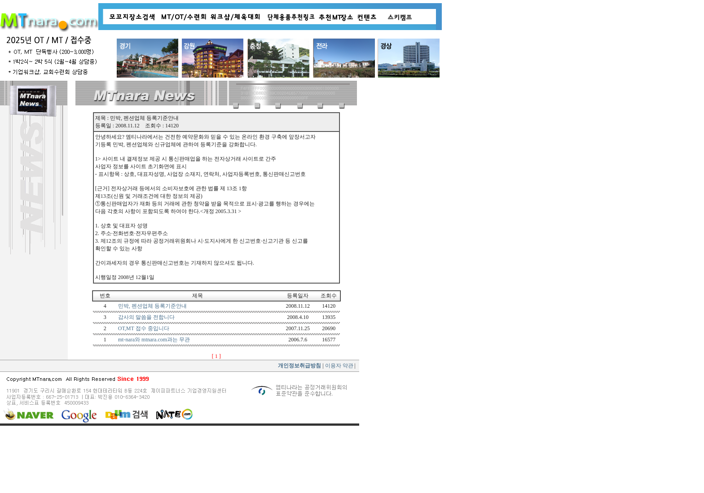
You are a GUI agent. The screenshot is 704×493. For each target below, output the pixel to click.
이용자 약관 (338, 365)
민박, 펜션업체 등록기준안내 (152, 306)
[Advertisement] (179, 459)
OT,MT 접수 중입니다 (143, 328)
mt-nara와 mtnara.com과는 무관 (154, 339)
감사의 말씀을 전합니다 (146, 317)
